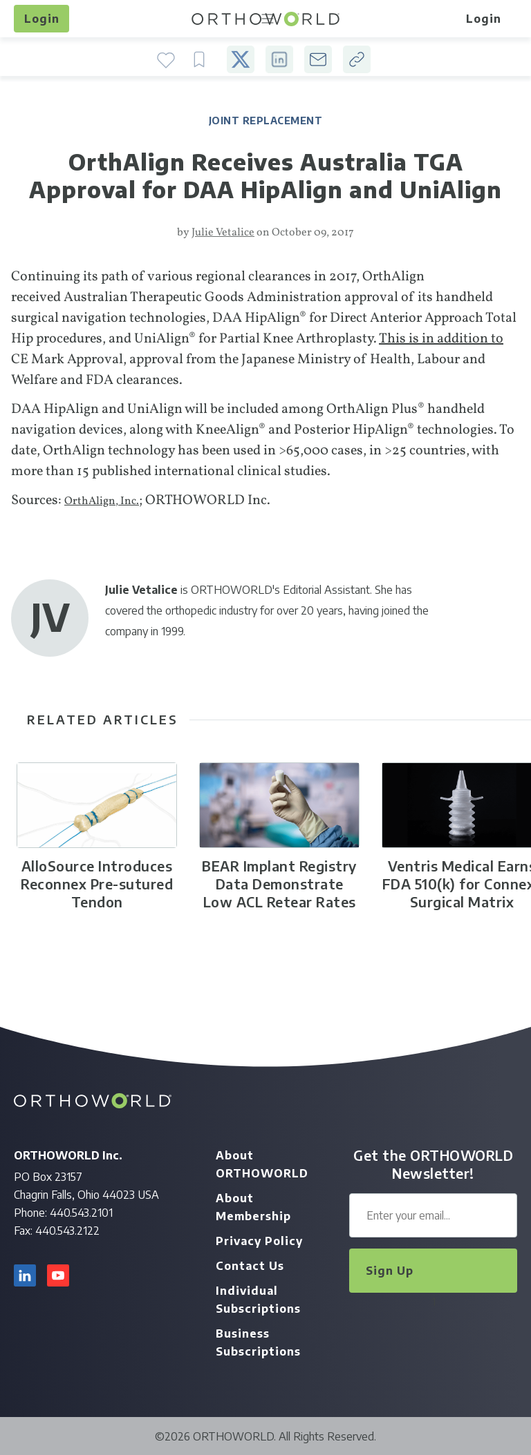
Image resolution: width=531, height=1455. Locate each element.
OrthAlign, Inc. (101, 501)
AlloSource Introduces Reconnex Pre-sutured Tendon (97, 883)
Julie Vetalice (223, 232)
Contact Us (250, 1266)
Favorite (166, 59)
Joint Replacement (266, 120)
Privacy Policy (259, 1241)
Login (41, 19)
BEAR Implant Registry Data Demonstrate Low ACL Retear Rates (279, 883)
